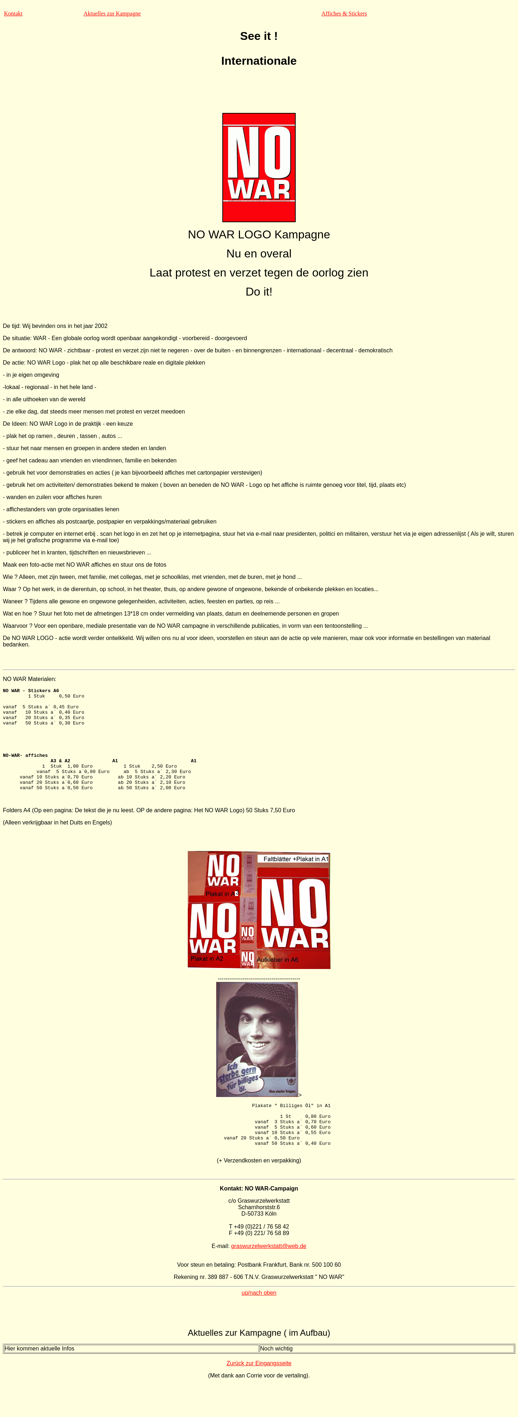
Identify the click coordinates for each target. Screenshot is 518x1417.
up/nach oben (259, 1325)
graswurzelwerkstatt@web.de (268, 1278)
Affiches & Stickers (344, 13)
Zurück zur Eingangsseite (259, 1396)
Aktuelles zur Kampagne (112, 13)
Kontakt (13, 13)
